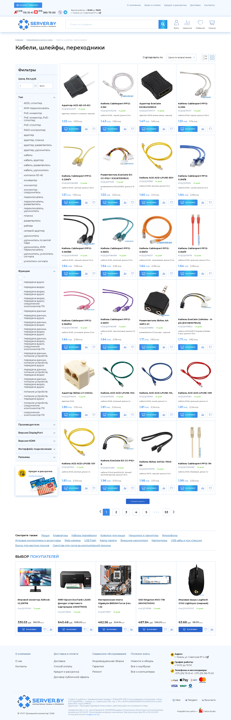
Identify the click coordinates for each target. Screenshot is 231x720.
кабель (28, 155)
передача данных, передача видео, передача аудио (35, 332)
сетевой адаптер (34, 231)
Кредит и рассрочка (175, 5)
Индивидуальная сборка (108, 661)
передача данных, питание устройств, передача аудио (36, 363)
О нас (18, 661)
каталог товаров (27, 5)
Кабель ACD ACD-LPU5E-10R (195, 392)
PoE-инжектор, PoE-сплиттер (36, 119)
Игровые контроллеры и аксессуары (38, 540)
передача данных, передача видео (35, 323)
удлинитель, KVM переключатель (34, 248)
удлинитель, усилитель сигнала (38, 255)
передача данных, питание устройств (35, 354)
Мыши (45, 535)
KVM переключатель (36, 108)
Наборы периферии (84, 535)
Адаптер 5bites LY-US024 (77, 392)
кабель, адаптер (34, 160)
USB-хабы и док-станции (186, 540)
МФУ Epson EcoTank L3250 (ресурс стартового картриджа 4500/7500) (74, 603)
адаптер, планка (34, 140)
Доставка (195, 5)
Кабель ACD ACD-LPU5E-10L (156, 392)
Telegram (191, 700)
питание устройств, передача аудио (36, 397)
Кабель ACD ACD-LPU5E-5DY (156, 177)
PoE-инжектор (33, 113)
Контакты (209, 5)
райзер (28, 226)
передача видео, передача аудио (34, 293)
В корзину (71, 129)
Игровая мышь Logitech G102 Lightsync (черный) (193, 601)
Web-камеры (73, 540)
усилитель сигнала (36, 261)
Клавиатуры (60, 535)
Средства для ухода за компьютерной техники (82, 545)
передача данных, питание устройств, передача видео (36, 372)
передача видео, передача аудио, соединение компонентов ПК (34, 302)
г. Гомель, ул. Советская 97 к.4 (86, 13)
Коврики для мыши (112, 535)
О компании (134, 5)
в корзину (31, 629)
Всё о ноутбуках (140, 666)
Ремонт (97, 671)
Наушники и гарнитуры (144, 535)
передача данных (35, 311)
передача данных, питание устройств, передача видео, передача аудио (36, 383)
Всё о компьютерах (143, 671)
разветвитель (32, 221)
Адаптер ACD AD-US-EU (76, 105)
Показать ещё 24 (138, 501)
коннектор (30, 185)
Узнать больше (36, 476)
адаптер (29, 135)
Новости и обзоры (142, 661)
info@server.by (92, 714)
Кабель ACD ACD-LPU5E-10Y (78, 463)
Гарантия (98, 666)
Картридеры (159, 540)
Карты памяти (108, 540)
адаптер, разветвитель (38, 145)
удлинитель (31, 236)
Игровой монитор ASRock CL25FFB (34, 601)
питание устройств (35, 391)
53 (166, 512)
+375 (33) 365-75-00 (204, 673)
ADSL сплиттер (33, 103)
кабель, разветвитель (37, 165)
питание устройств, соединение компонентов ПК (36, 406)
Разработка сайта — (187, 711)
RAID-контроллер (35, 130)
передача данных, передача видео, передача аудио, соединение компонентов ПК (35, 344)
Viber (177, 700)
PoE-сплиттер (32, 125)
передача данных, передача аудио (35, 317)
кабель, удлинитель (36, 170)
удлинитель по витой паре (37, 241)
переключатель (33, 197)
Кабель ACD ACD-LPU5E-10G (118, 392)
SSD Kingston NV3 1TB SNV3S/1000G (151, 601)
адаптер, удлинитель (37, 150)
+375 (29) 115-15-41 (184, 673)
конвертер (30, 180)
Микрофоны (170, 535)
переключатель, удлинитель (34, 209)
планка (28, 215)
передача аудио (34, 282)
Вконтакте (209, 700)
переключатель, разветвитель (34, 203)
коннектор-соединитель (32, 191)
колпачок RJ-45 (33, 175)
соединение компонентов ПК (34, 413)
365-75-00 (49, 12)
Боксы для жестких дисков (32, 545)
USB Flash (90, 540)
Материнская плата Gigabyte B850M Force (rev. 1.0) (114, 603)
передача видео (34, 287)
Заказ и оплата (152, 5)
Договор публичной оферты (71, 677)
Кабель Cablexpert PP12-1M (194, 463)
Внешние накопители (134, 540)
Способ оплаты (63, 666)
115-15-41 (28, 12)
